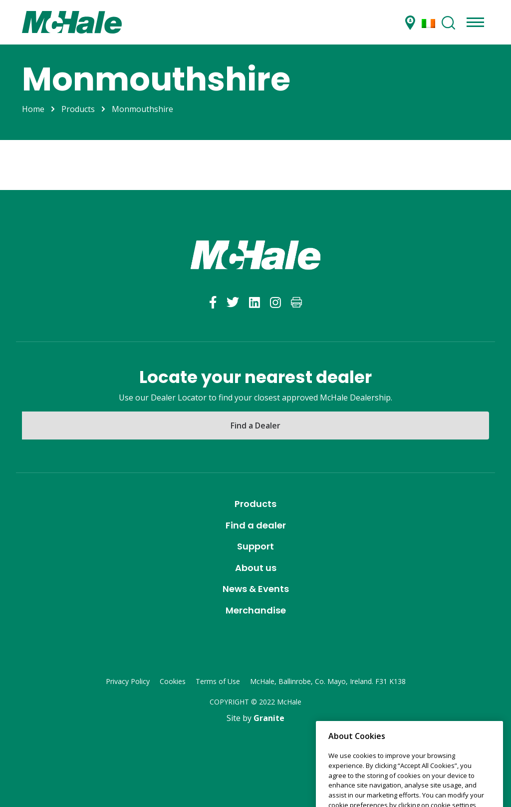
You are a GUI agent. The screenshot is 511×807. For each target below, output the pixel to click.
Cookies (173, 681)
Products (78, 109)
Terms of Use (218, 681)
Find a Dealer (255, 425)
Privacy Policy (128, 681)
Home (33, 109)
